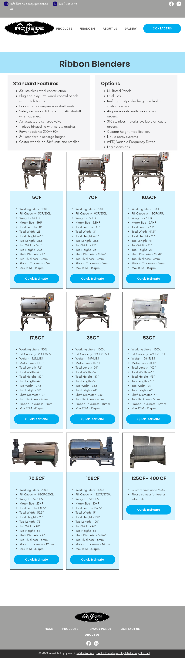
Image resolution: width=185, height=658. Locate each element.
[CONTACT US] (162, 28)
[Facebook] (171, 4)
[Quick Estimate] (36, 278)
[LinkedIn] (179, 4)
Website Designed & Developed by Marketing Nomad (113, 653)
